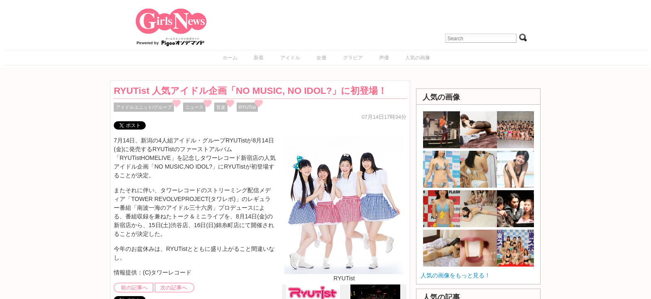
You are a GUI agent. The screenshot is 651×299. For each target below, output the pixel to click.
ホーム (230, 58)
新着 (259, 58)
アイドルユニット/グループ (144, 107)
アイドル (290, 58)
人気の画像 (417, 58)
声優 (384, 58)
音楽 (220, 107)
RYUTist (247, 107)
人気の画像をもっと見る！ (455, 275)
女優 (321, 58)
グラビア (353, 58)
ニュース (194, 107)
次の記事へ (173, 288)
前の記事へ (134, 288)
